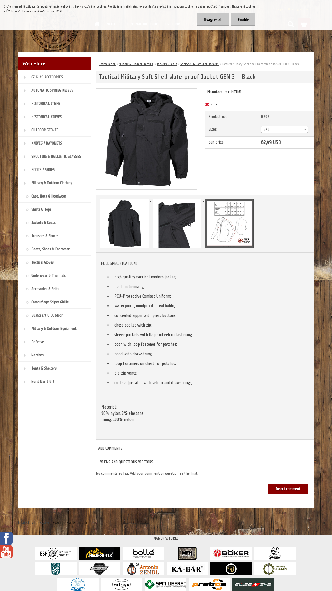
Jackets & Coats (167, 64)
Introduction (107, 64)
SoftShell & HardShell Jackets (199, 64)
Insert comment (288, 489)
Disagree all (213, 19)
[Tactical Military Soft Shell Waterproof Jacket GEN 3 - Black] (146, 90)
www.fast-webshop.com (70, 523)
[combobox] (284, 129)
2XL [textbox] (266, 129)
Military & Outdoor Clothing (136, 64)
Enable (243, 19)
